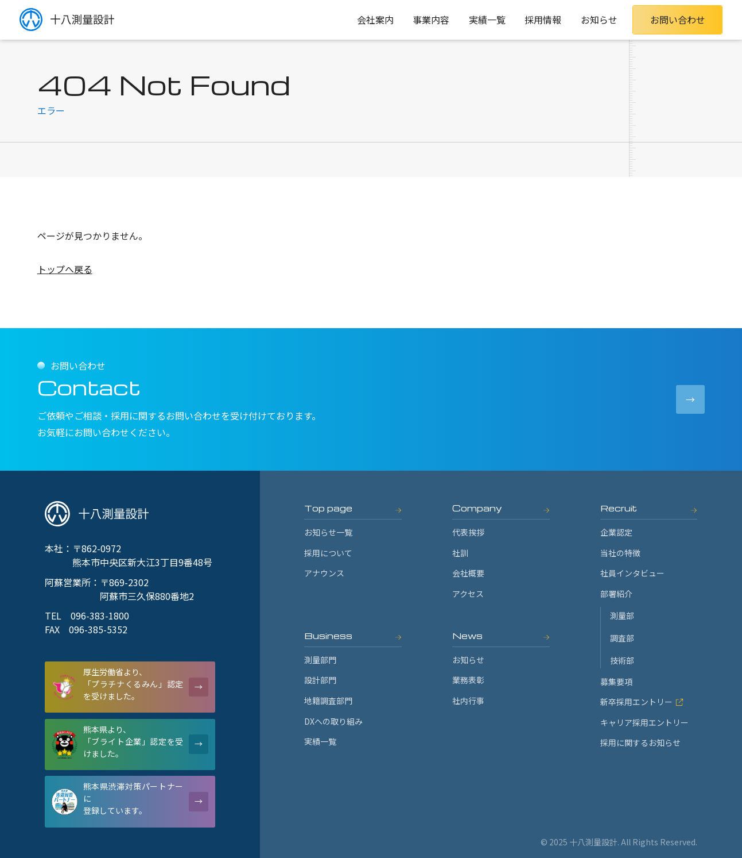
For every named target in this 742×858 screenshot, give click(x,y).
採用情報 (543, 19)
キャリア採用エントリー (644, 722)
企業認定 (616, 532)
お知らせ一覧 (328, 532)
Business (328, 635)
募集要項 (616, 681)
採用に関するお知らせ (640, 742)
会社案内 (375, 19)
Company (477, 508)
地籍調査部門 (328, 700)
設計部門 (320, 680)
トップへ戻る (64, 269)
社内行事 (468, 700)
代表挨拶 (468, 532)
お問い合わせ (677, 19)
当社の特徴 (620, 553)
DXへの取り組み (333, 721)
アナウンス (324, 573)
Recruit (618, 508)
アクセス (468, 593)
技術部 (622, 660)
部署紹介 (616, 593)
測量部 (622, 615)
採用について (328, 553)
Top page (328, 508)
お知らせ (599, 19)
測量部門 (320, 659)
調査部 (622, 638)
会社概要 (468, 573)
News (467, 635)
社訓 (460, 553)
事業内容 (431, 19)
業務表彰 (468, 680)
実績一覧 (487, 19)
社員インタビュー (632, 573)
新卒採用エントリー (641, 701)
